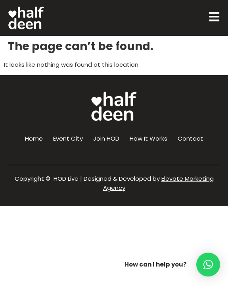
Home (34, 138)
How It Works (148, 138)
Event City (68, 138)
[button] (208, 264)
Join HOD (106, 138)
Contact (190, 138)
